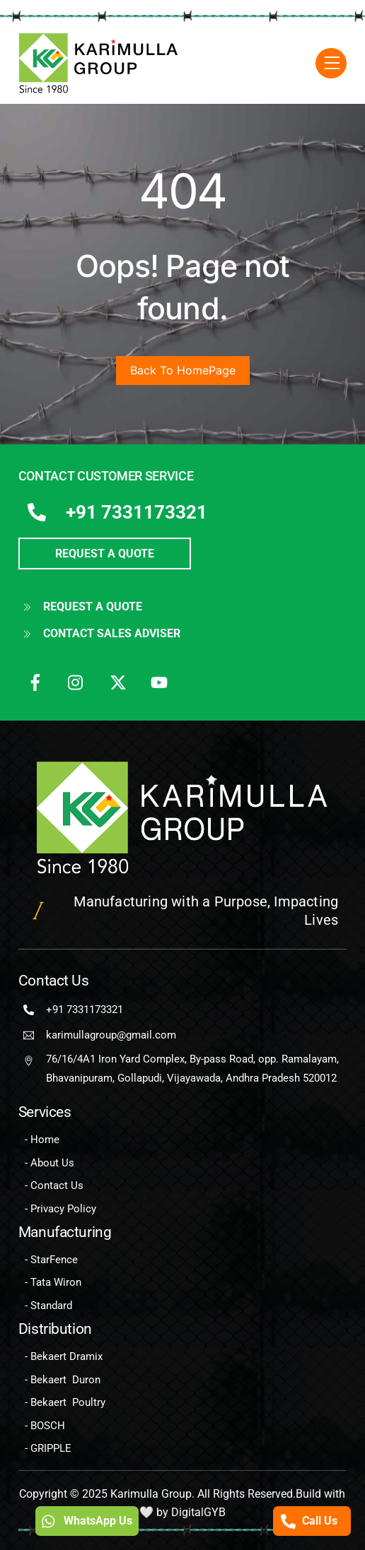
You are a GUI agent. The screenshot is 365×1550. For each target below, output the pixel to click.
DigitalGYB (198, 1512)
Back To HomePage (183, 370)
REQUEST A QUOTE (104, 553)
